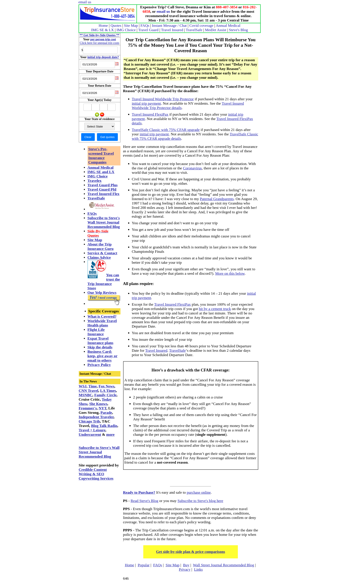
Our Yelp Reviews (102, 292)
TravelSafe (194, 30)
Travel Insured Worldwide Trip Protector (163, 99)
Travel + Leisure (92, 430)
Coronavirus (192, 168)
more (110, 434)
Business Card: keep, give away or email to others (103, 356)
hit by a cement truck (215, 309)
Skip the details (100, 347)
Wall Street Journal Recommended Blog (223, 565)
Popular (144, 565)
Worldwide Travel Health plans (102, 323)
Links (198, 569)
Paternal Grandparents (217, 199)
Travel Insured (172, 30)
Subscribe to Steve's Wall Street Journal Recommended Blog (104, 222)
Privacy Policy (99, 365)
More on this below (230, 273)
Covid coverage (201, 25)
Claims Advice (99, 257)
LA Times (108, 391)
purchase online (199, 492)
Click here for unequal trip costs (99, 43)
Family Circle (105, 395)
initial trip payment (146, 103)
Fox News (106, 386)
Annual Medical (228, 25)
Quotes (116, 25)
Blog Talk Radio (104, 426)
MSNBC (86, 395)
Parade (106, 413)
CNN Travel (88, 391)
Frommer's (88, 408)
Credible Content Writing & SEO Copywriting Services (96, 474)
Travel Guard (148, 30)
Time (92, 386)
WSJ (83, 386)
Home (103, 25)
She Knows (98, 404)
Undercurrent (90, 434)
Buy (186, 565)
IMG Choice (126, 30)
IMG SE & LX (102, 30)
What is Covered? (102, 316)
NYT (102, 408)
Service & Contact (102, 253)
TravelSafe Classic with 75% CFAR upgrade (166, 130)
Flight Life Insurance (96, 332)
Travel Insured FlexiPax (150, 114)
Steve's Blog (238, 30)
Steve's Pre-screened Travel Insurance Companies (101, 155)
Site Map (131, 25)
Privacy (184, 569)
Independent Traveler (96, 417)
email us (85, 2)
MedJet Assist (215, 30)
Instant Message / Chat (169, 25)
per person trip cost (103, 39)
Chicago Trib (89, 421)
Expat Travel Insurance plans (100, 340)
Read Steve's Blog (144, 501)
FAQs (144, 25)
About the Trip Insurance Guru (101, 246)
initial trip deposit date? (103, 57)
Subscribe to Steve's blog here (200, 501)
